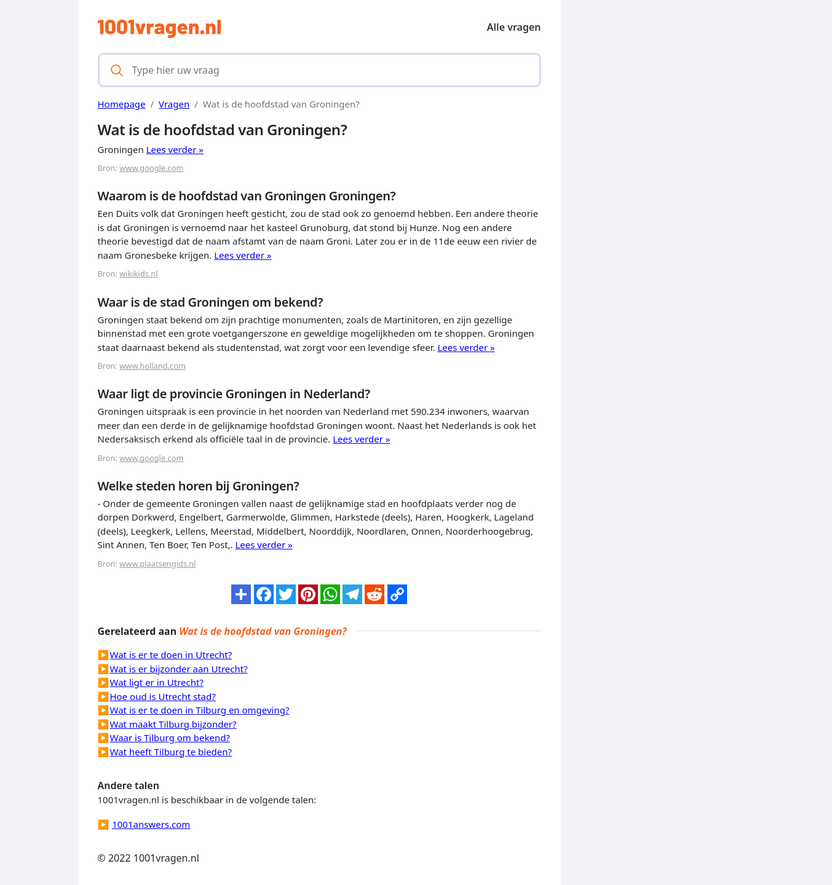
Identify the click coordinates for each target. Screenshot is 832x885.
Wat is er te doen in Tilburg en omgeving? (200, 710)
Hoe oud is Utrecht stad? (163, 696)
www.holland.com (152, 365)
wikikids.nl (138, 273)
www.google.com (151, 167)
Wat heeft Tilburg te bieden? (171, 751)
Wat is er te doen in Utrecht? (171, 654)
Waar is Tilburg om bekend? (170, 737)
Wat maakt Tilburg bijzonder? (173, 724)
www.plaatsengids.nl (157, 563)
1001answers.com (151, 824)
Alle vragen (514, 27)
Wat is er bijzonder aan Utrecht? (179, 669)
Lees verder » (175, 149)
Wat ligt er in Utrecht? (157, 682)
